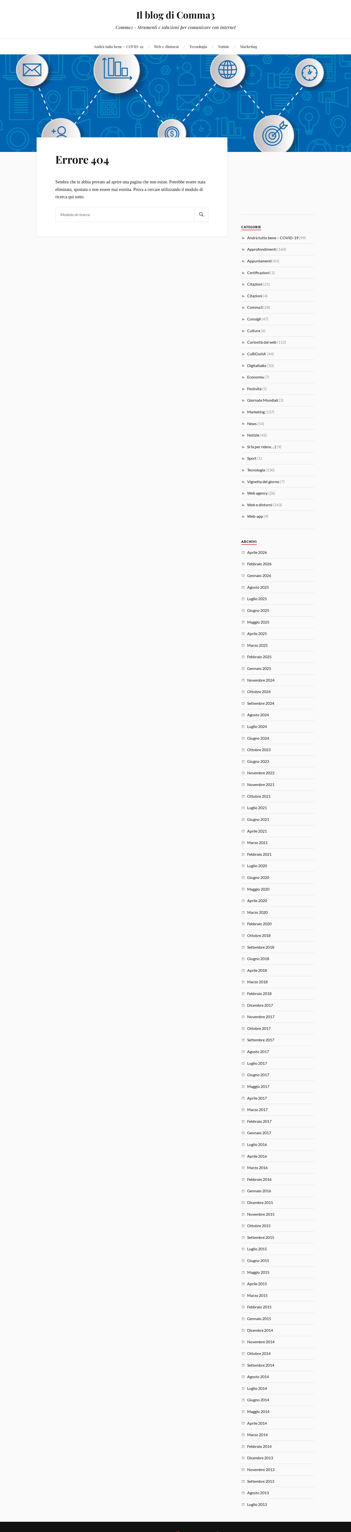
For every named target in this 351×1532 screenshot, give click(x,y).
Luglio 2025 (257, 598)
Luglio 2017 (257, 1063)
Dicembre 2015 (260, 1202)
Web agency (257, 493)
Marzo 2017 (257, 1109)
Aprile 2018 (257, 970)
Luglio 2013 (257, 1504)
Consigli (254, 319)
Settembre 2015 (260, 1237)
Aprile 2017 (257, 1098)
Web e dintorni (166, 46)
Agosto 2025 (258, 587)
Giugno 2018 (258, 958)
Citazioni (254, 284)
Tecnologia (198, 46)
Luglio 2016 (257, 1144)
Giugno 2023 (258, 761)
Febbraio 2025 (259, 656)
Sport (251, 458)
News (252, 423)
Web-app (255, 516)
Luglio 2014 (257, 1388)
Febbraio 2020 (259, 923)
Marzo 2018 (257, 981)
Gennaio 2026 (259, 575)
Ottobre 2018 (259, 935)
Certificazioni (258, 272)
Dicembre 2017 (260, 1005)
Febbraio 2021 (259, 854)
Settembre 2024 (260, 703)
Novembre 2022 (260, 772)
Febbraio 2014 (259, 1446)
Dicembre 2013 (260, 1457)
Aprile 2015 (257, 1283)
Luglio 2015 (257, 1248)
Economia (255, 377)
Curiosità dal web (261, 342)
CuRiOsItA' (256, 353)
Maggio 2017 (258, 1086)
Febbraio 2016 (259, 1179)
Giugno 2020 (258, 877)
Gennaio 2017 (259, 1132)
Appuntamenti (259, 261)
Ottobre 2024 (259, 691)
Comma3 (255, 307)
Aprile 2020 (257, 900)
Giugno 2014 (258, 1399)
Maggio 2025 (258, 622)
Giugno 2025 (258, 610)
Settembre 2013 (260, 1481)
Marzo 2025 (257, 645)
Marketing (248, 46)
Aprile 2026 (257, 552)
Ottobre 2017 (259, 1028)
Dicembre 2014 (260, 1330)
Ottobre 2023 (259, 749)
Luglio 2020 (257, 865)
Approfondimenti (261, 249)
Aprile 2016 (257, 1156)
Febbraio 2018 (259, 993)
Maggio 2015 (258, 1272)
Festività (254, 388)
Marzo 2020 (257, 912)
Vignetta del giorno (263, 481)
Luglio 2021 (257, 807)
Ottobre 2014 (259, 1353)
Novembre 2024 (260, 680)
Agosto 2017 (258, 1051)
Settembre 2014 (260, 1365)
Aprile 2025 (257, 633)
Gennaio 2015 (259, 1318)
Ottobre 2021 (259, 796)
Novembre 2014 (260, 1341)
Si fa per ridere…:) (261, 446)
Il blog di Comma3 (175, 15)
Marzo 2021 (257, 842)
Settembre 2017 (260, 1039)
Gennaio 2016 (259, 1190)
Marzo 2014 (257, 1434)
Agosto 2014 (258, 1376)
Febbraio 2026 (259, 563)
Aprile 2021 (257, 831)
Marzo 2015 (257, 1295)
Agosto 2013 (258, 1492)
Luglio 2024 (257, 726)
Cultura (253, 330)
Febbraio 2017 (259, 1121)
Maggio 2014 (258, 1411)
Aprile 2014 (257, 1423)
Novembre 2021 (260, 784)
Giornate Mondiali (262, 400)
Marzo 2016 (257, 1167)
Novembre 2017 (260, 1016)
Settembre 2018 (260, 947)
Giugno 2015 (258, 1260)
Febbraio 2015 (259, 1306)
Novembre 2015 (260, 1214)
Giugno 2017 (258, 1074)
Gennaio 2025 (259, 668)
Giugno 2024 (258, 738)
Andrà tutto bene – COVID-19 (118, 46)
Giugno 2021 (258, 819)
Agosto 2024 (258, 714)
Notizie (223, 46)
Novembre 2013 (260, 1469)
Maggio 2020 (258, 889)
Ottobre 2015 (259, 1225)
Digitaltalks (256, 365)
